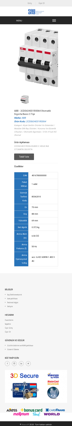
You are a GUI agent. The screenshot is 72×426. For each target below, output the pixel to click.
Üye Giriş (9, 328)
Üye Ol (42, 3)
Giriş (30, 3)
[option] (24, 99)
